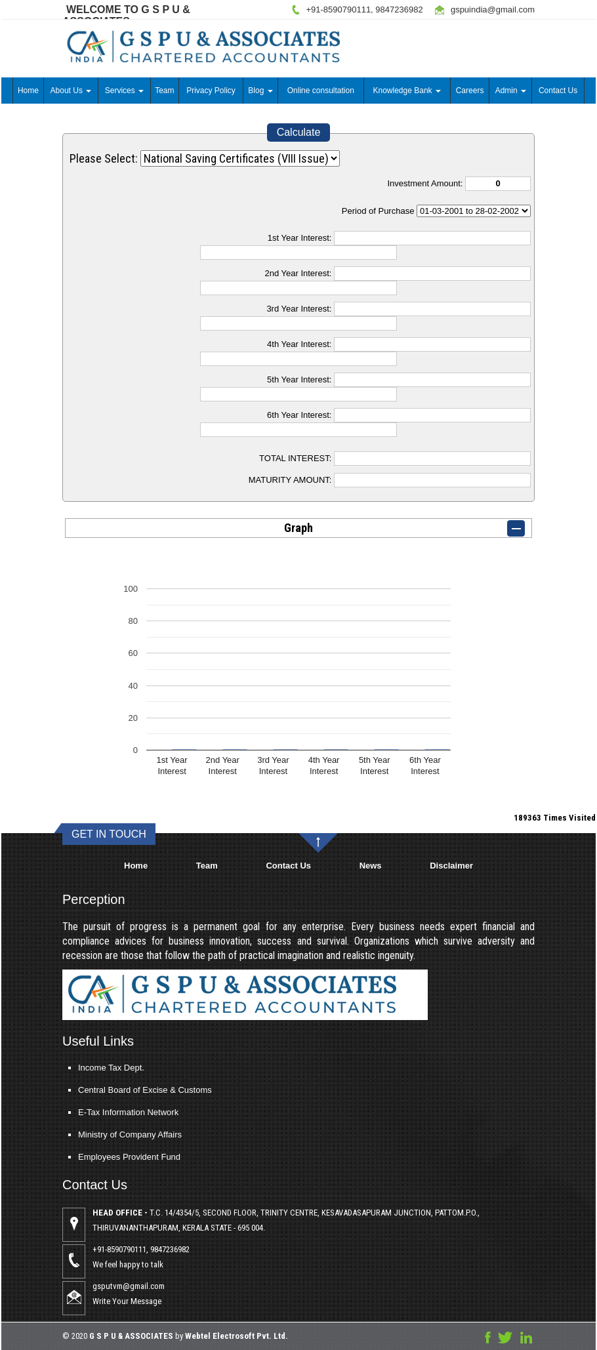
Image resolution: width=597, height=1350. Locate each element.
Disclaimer (451, 865)
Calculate (299, 132)
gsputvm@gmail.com (166, 1286)
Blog (260, 90)
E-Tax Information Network (91, 1112)
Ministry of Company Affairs (92, 1134)
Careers (470, 90)
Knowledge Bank (407, 90)
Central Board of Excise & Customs (108, 1090)
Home (28, 90)
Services (124, 90)
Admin (510, 90)
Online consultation (320, 90)
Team (164, 90)
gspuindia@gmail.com (493, 9)
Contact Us (558, 90)
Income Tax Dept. (74, 1068)
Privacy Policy (211, 90)
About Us (71, 90)
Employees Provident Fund (92, 1157)
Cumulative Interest (474, 211)
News (371, 865)
